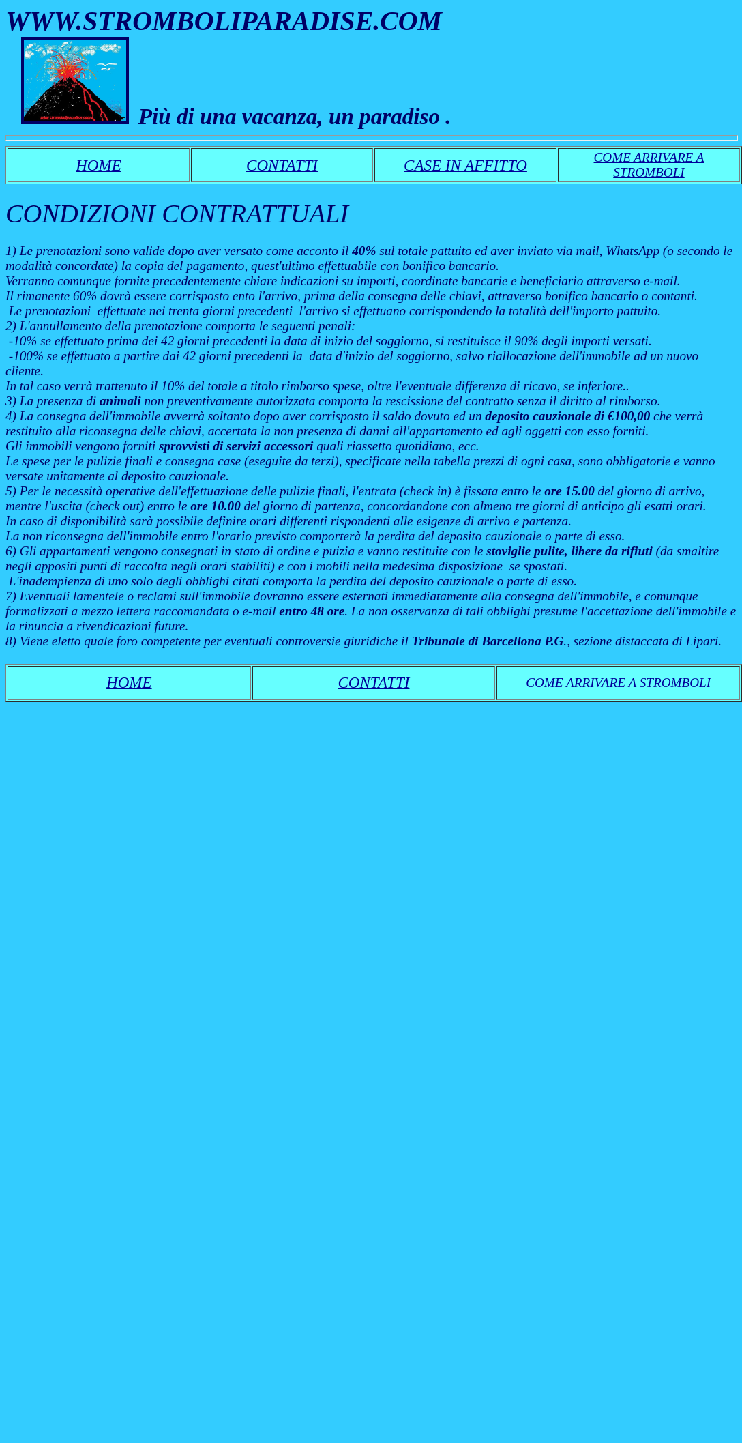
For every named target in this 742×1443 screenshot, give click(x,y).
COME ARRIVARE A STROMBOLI (649, 164)
